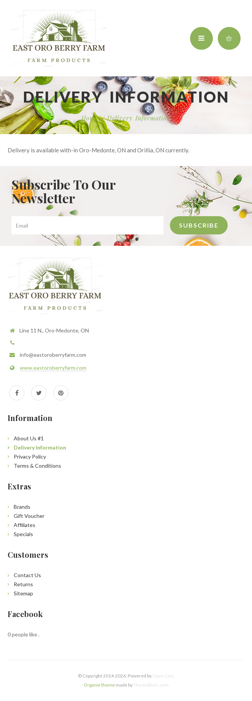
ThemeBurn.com (151, 685)
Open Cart (162, 676)
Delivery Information (139, 118)
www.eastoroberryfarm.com (53, 367)
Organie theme (99, 685)
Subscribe (199, 225)
